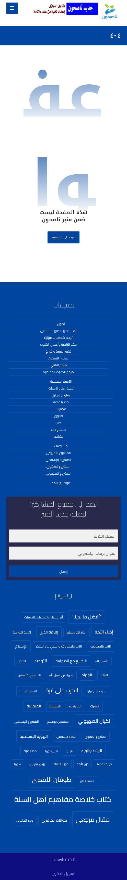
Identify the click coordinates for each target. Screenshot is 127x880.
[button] (12, 8)
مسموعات (58, 429)
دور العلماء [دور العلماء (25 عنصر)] (60, 764)
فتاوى (58, 416)
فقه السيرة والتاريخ (58, 351)
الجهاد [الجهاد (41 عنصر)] (87, 675)
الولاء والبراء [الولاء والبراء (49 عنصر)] (91, 750)
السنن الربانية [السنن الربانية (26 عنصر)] (28, 691)
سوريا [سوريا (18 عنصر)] (17, 764)
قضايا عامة (60, 402)
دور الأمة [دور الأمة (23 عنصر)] (82, 764)
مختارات (61, 409)
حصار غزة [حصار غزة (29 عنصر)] (30, 750)
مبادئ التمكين (58, 358)
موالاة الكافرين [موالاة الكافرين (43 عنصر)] (54, 820)
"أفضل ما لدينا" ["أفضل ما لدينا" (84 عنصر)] (87, 616)
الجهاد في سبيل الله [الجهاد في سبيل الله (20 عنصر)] (61, 675)
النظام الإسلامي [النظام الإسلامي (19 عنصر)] (66, 737)
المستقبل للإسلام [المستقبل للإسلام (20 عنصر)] (58, 721)
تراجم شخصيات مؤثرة (58, 337)
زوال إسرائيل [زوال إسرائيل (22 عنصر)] (37, 764)
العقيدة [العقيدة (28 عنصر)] (55, 706)
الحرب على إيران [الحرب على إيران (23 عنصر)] (96, 691)
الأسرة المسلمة (61, 381)
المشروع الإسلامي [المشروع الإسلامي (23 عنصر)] (26, 721)
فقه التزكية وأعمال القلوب (58, 344)
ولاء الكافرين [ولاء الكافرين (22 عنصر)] (24, 820)
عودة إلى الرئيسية (63, 237)
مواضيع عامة (61, 483)
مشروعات (60, 446)
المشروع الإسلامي (58, 460)
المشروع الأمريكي (58, 453)
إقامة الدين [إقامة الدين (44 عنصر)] (49, 632)
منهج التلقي (58, 365)
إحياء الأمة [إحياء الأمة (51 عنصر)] (104, 632)
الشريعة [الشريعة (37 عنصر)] (75, 706)
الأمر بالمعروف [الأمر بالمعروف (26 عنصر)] (100, 646)
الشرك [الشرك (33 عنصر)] (94, 706)
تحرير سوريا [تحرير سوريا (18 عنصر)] (51, 751)
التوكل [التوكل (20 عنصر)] (22, 661)
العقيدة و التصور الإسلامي (58, 331)
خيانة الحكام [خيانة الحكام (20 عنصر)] (104, 764)
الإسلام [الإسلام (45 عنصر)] (21, 646)
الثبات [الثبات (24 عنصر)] (104, 675)
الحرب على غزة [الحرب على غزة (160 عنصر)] (61, 690)
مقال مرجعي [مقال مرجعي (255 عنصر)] (93, 819)
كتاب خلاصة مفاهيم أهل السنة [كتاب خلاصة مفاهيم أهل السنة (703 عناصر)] (63, 799)
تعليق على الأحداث (60, 388)
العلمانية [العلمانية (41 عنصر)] (34, 706)
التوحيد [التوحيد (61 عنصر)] (40, 661)
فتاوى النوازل (61, 395)
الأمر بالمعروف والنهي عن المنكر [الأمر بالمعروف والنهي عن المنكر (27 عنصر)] (59, 646)
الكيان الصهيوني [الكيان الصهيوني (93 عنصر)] (95, 721)
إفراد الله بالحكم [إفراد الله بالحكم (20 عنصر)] (76, 632)
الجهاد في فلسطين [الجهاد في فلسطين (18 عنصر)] (29, 675)
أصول (61, 324)
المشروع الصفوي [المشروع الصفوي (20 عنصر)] (96, 737)
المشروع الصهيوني (58, 473)
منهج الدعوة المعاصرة (58, 372)
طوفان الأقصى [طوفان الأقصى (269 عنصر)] (51, 779)
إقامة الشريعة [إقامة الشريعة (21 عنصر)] (22, 632)
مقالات (58, 436)
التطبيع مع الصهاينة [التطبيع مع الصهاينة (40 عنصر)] (71, 661)
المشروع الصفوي (58, 466)
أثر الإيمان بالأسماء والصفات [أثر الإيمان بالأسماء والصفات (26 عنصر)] (43, 617)
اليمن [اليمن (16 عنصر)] (69, 751)
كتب (58, 423)
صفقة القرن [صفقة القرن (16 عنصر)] (87, 780)
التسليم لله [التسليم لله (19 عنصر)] (101, 661)
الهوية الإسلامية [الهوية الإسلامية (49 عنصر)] (34, 736)
